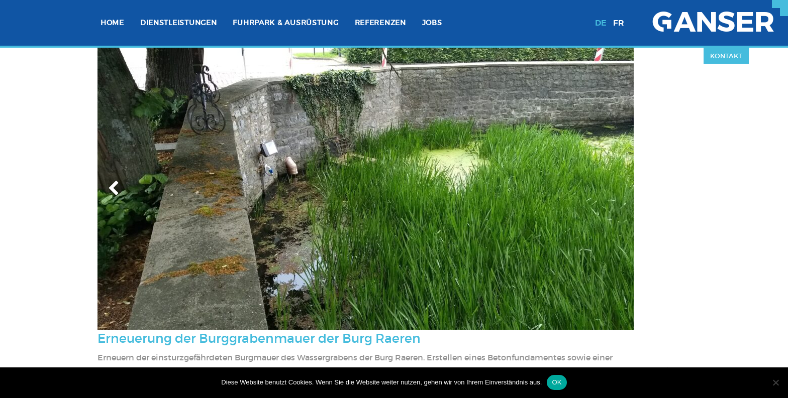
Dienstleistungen (178, 22)
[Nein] (775, 382)
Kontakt (726, 56)
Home (112, 22)
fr (618, 23)
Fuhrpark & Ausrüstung (285, 22)
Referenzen (380, 22)
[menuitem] (112, 23)
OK (556, 382)
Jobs (432, 22)
